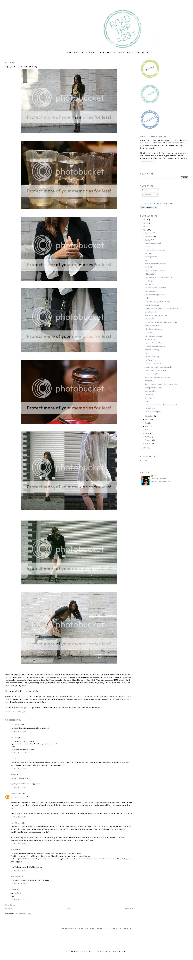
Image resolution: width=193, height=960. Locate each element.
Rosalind (14, 850)
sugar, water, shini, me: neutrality (21, 66)
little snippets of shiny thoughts (155, 346)
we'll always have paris (153, 412)
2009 (145, 448)
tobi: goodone (149, 381)
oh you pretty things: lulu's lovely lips (158, 301)
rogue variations (150, 291)
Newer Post (9, 909)
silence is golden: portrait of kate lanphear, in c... (161, 384)
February (148, 440)
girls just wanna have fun (153, 363)
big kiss (147, 298)
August (147, 419)
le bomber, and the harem (153, 329)
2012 (145, 223)
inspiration (148, 253)
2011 (145, 227)
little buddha (149, 267)
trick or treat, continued (153, 243)
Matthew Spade (16, 793)
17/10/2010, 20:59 (18, 871)
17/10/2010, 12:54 (18, 769)
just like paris (149, 319)
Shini (48, 677)
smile (146, 260)
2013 (145, 220)
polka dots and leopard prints (155, 295)
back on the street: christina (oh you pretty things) (162, 308)
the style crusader (17, 759)
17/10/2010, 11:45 (18, 732)
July (146, 423)
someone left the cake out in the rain (157, 377)
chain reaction (149, 284)
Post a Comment (10, 905)
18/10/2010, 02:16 (18, 884)
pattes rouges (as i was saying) (155, 370)
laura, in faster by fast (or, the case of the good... (161, 405)
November (149, 237)
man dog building (151, 257)
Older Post (129, 909)
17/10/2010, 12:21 (18, 753)
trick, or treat (149, 246)
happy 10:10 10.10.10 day (154, 343)
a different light (150, 274)
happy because (150, 408)
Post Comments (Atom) (23, 914)
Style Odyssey (16, 823)
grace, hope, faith (151, 312)
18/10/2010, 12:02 (18, 899)
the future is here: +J (152, 326)
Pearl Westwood (16, 724)
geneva (147, 353)
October (148, 240)
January (148, 444)
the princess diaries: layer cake (155, 271)
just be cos (148, 332)
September (149, 416)
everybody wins (150, 360)
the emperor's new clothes (153, 388)
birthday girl (149, 281)
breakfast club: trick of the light (155, 288)
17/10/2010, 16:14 (18, 844)
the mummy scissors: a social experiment (159, 277)
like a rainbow (149, 398)
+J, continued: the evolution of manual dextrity (161, 322)
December (149, 233)
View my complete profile (160, 481)
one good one (149, 394)
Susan (13, 890)
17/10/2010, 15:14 (18, 817)
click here (143, 460)
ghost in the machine (152, 305)
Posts (144, 190)
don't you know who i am (153, 336)
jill (154, 475)
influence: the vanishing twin (155, 250)
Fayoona (13, 737)
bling (146, 401)
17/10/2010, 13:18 (18, 787)
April (147, 433)
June (147, 426)
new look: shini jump (152, 357)
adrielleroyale (15, 876)
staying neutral (150, 339)
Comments (146, 195)
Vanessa (13, 775)
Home (69, 909)
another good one (151, 391)
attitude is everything (152, 350)
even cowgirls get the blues (154, 374)
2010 (145, 230)
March (147, 437)
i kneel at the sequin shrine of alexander (158, 367)
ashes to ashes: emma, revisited (155, 264)
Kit (6, 691)
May (147, 430)
